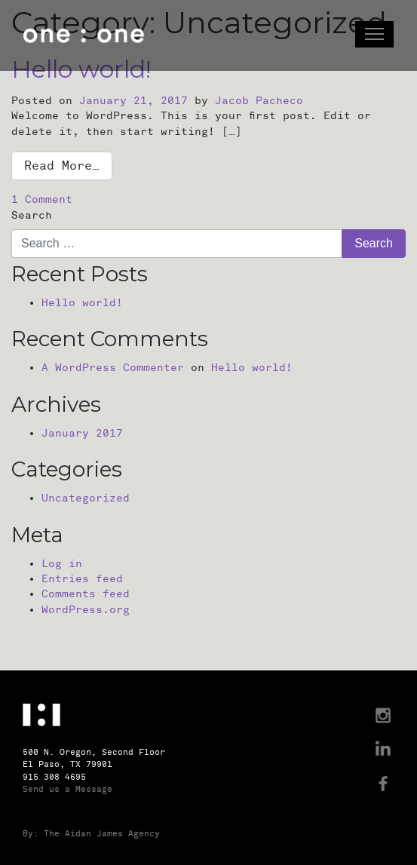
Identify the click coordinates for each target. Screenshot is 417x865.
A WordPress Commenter (112, 367)
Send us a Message (67, 789)
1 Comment (41, 199)
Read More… (62, 165)
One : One (83, 35)
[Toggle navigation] (374, 34)
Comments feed (85, 593)
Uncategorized (85, 498)
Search (31, 215)
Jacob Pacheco (259, 100)
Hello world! (82, 302)
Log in (61, 563)
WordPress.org (85, 609)
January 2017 (82, 433)
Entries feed (82, 578)
